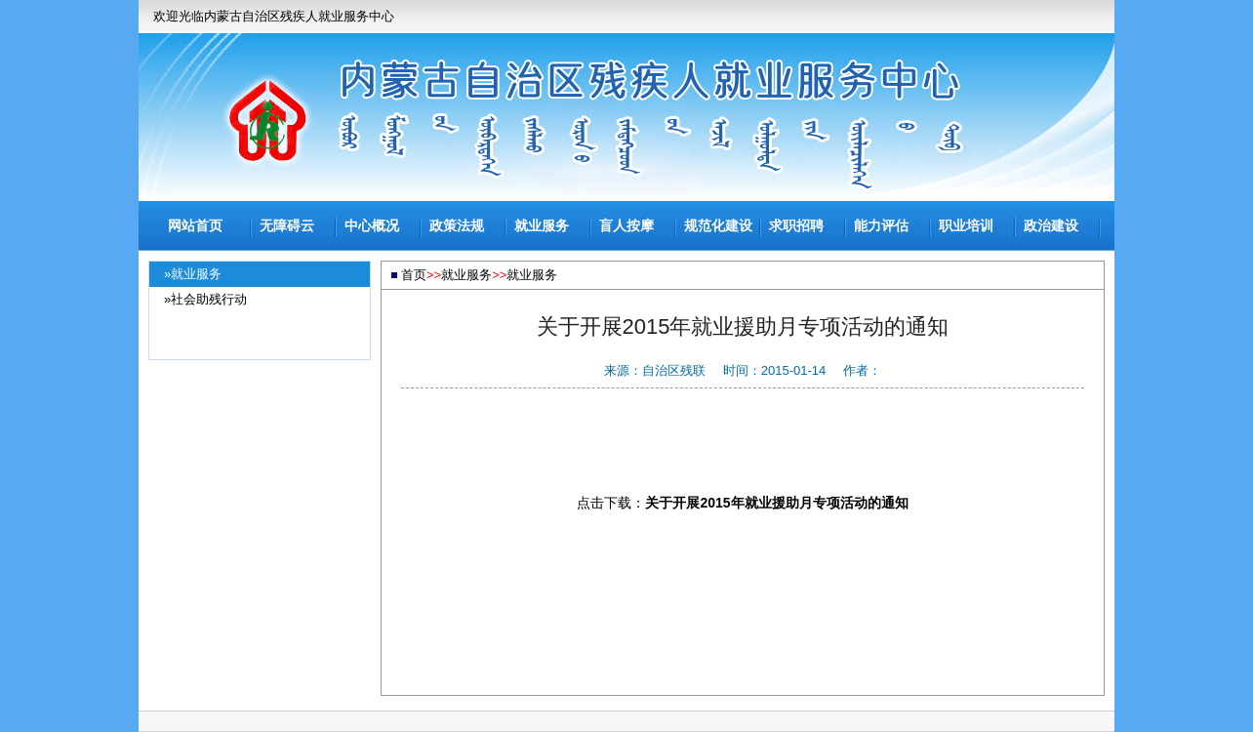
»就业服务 (193, 273)
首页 (413, 274)
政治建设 (1051, 225)
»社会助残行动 (205, 299)
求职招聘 (796, 225)
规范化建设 (718, 225)
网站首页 (195, 225)
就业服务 (541, 225)
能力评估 (881, 225)
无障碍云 (287, 225)
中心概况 (371, 225)
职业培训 (966, 225)
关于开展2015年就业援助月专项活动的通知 (776, 502)
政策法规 (456, 225)
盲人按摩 (626, 225)
